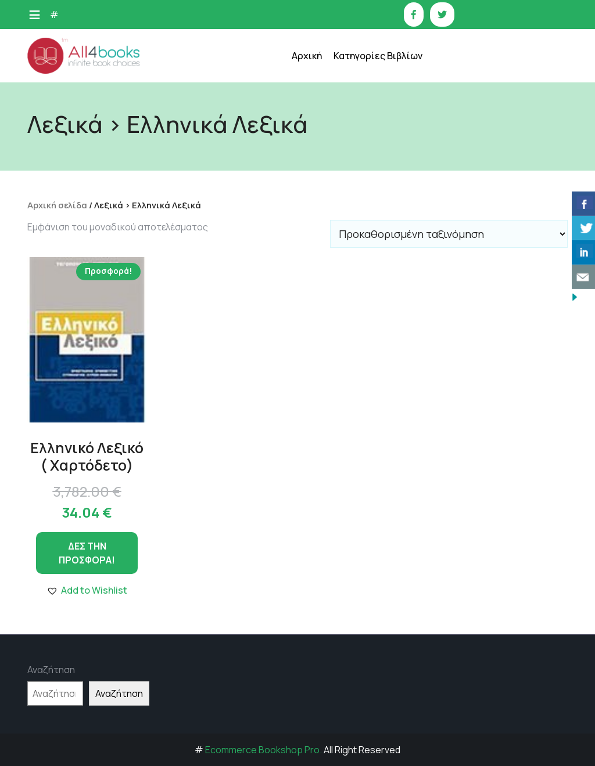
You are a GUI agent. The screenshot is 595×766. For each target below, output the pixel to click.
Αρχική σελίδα (57, 205)
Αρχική (307, 55)
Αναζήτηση (51, 669)
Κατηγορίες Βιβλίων (378, 55)
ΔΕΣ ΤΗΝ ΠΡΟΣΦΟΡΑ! (87, 553)
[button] (86, 590)
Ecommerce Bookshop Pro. (263, 749)
